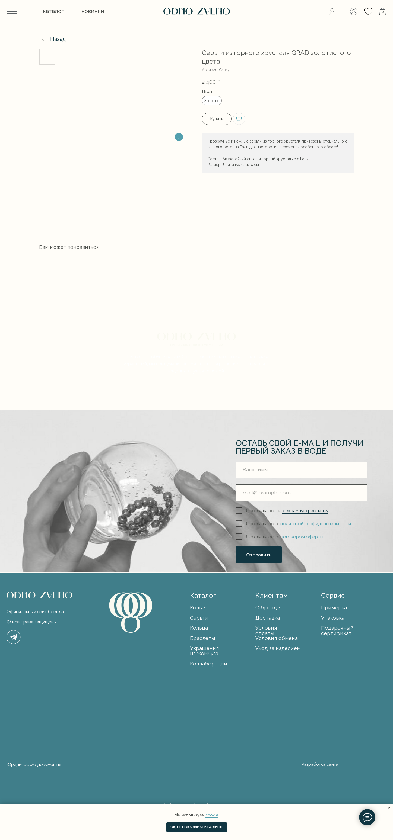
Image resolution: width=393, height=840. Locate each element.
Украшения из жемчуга (204, 650)
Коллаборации (208, 664)
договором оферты (301, 536)
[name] (301, 470)
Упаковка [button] (332, 618)
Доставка (267, 618)
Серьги (199, 618)
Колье (197, 607)
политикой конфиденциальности (315, 523)
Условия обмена (276, 638)
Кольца (199, 628)
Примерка (334, 607)
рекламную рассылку (305, 510)
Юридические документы (34, 764)
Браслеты (202, 638)
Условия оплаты (266, 630)
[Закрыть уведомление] (389, 808)
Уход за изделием (278, 648)
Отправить (258, 555)
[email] (301, 492)
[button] (53, 11)
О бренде (267, 607)
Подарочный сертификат (337, 630)
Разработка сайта (319, 764)
